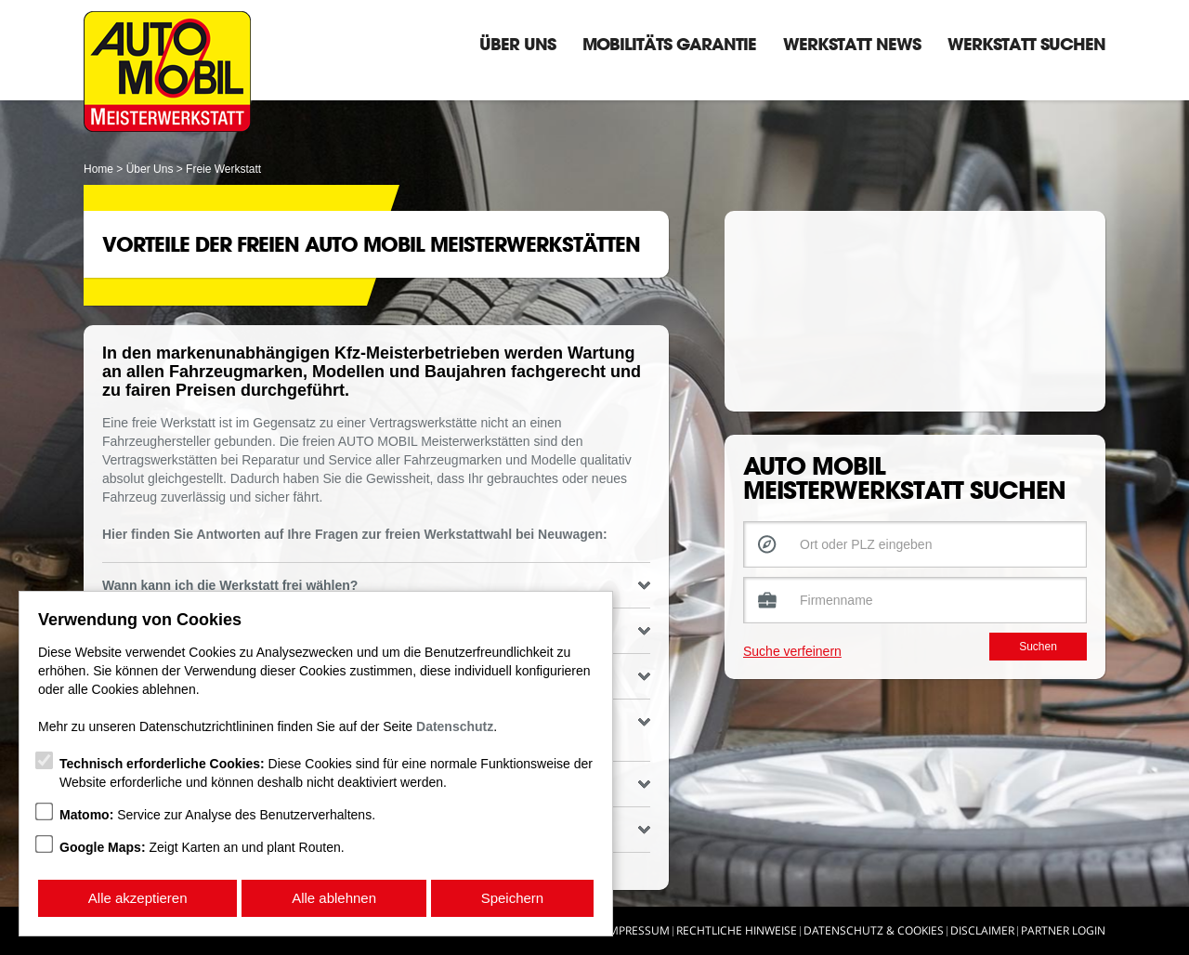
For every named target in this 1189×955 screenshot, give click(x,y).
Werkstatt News (852, 43)
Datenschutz (454, 726)
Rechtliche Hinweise (736, 930)
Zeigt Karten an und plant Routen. (202, 847)
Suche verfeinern (792, 669)
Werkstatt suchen (1026, 43)
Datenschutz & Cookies (874, 930)
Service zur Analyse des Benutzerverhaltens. (217, 814)
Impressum (638, 930)
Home (98, 169)
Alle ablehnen (334, 898)
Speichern (512, 898)
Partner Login (1063, 930)
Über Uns (517, 43)
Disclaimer (982, 930)
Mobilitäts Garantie (669, 43)
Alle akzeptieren (138, 898)
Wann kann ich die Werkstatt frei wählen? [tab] (376, 585)
